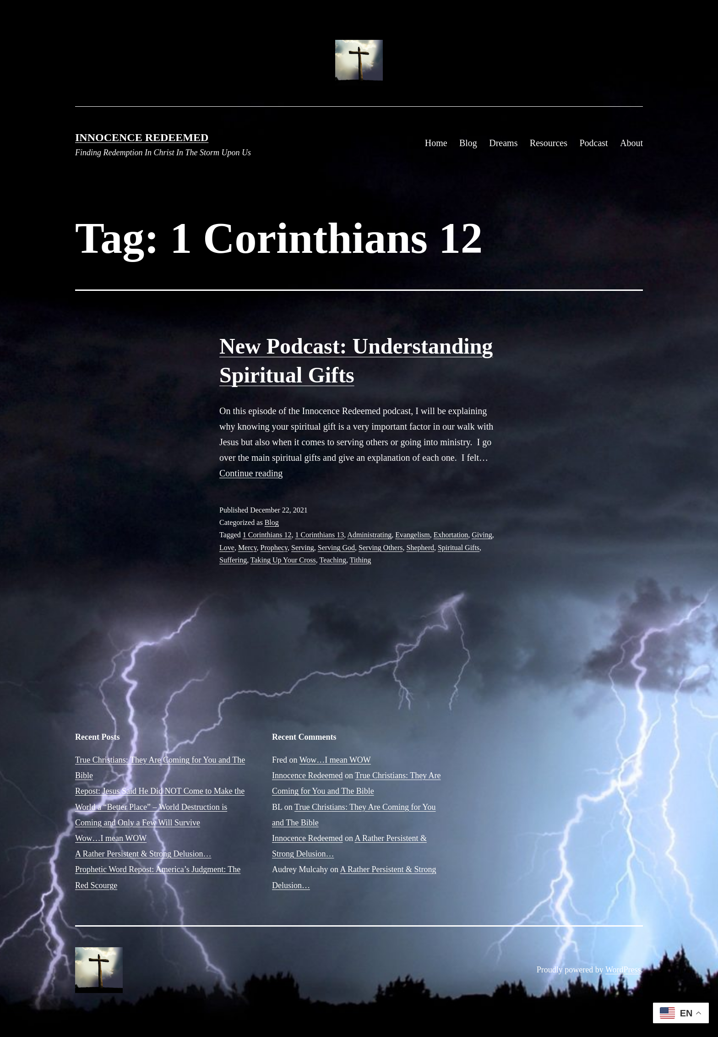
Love (226, 547)
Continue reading (251, 473)
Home (436, 143)
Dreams (503, 143)
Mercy (247, 547)
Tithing (360, 560)
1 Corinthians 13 (319, 535)
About (631, 143)
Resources (548, 143)
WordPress (623, 969)
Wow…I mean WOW (111, 838)
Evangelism (412, 535)
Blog (468, 143)
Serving (302, 547)
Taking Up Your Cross (283, 560)
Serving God (336, 547)
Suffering (233, 560)
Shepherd (420, 547)
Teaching (332, 560)
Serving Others (381, 547)
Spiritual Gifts (458, 547)
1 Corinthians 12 (267, 535)
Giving (482, 535)
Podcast (593, 143)
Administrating (369, 535)
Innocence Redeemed (141, 137)
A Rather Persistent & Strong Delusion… (143, 853)
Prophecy (274, 547)
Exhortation (451, 535)
